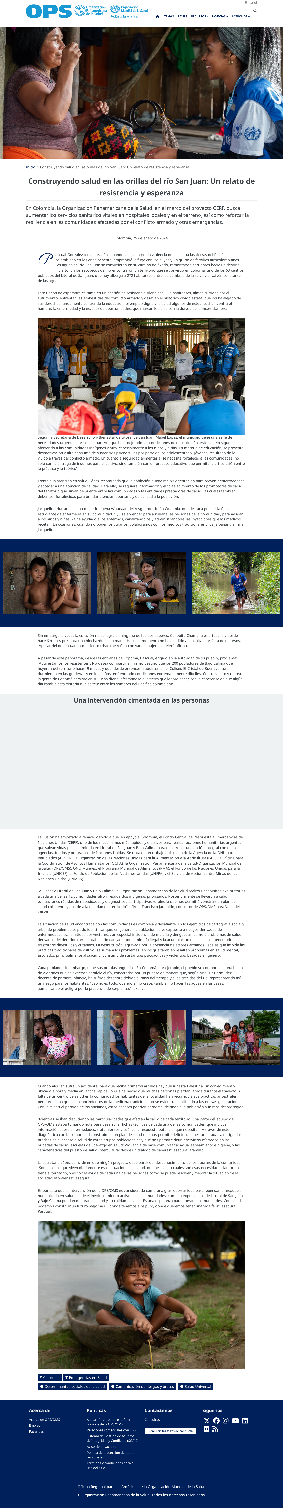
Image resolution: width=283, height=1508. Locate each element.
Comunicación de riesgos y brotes (145, 1386)
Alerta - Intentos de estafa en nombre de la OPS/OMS (109, 1421)
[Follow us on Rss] (215, 1430)
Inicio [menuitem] (157, 17)
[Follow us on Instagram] (225, 1422)
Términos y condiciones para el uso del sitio (110, 1465)
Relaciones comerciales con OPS (111, 1430)
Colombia (51, 1377)
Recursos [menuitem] (198, 16)
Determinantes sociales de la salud (75, 1386)
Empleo (35, 1425)
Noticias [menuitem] (219, 16)
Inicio (30, 166)
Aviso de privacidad (101, 1446)
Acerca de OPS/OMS (44, 1419)
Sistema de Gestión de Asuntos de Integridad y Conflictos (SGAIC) (112, 1438)
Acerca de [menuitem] (239, 16)
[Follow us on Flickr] (206, 1430)
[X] (207, 1422)
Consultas (152, 1419)
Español (251, 2)
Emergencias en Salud (88, 1377)
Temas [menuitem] (169, 16)
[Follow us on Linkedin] (245, 1422)
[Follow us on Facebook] (216, 1422)
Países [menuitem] (182, 16)
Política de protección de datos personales (110, 1454)
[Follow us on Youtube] (235, 1422)
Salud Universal (198, 1386)
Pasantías (36, 1431)
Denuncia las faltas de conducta (170, 1431)
